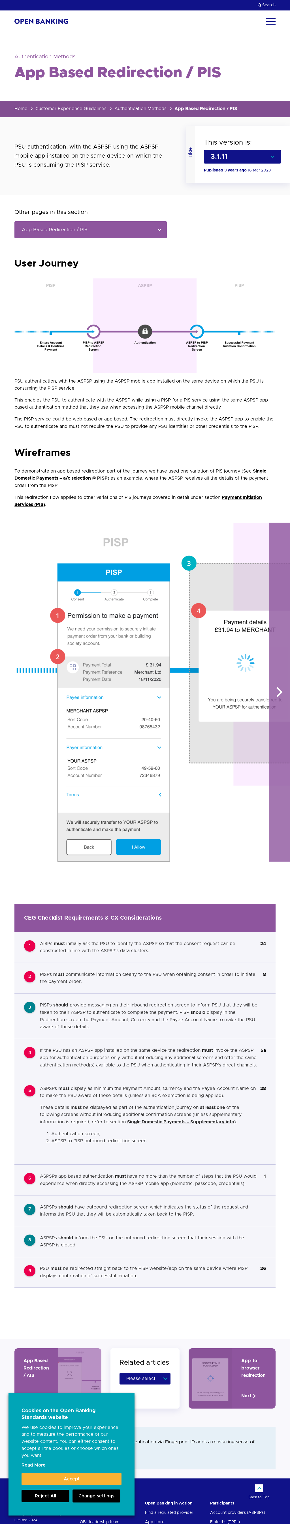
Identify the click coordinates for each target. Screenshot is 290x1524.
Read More (34, 1465)
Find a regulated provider (169, 1513)
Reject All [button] (45, 1496)
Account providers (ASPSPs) (237, 1513)
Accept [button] (72, 1479)
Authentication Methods (140, 108)
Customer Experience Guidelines (70, 108)
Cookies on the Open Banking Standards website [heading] (59, 1414)
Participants (222, 1503)
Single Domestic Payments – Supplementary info (180, 1122)
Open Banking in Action (169, 1503)
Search (267, 5)
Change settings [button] (96, 1496)
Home (20, 108)
